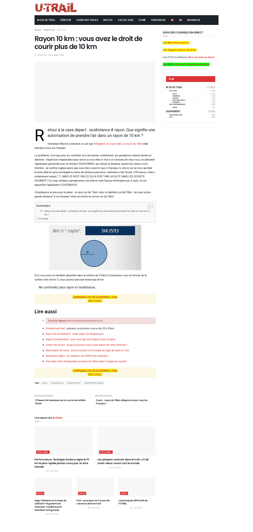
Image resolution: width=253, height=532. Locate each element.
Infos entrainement (177, 104)
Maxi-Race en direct (178, 42)
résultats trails (178, 100)
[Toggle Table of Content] (148, 206)
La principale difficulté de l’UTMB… (132, 503)
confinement (74, 383)
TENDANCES (158, 20)
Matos (107, 20)
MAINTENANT (95, 300)
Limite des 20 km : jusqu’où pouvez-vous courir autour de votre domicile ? (87, 345)
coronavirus (57, 383)
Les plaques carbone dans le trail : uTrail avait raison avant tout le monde (122, 462)
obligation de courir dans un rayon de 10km (119, 144)
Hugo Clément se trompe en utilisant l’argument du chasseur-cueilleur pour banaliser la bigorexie (50, 506)
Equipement (173, 111)
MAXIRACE (193, 20)
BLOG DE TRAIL (46, 20)
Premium (176, 102)
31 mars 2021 (41, 55)
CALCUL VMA (125, 20)
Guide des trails (87, 20)
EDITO (40, 495)
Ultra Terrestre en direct (201, 57)
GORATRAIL (176, 96)
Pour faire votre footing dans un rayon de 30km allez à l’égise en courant (86, 361)
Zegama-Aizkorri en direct (182, 50)
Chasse (175, 98)
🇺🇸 (180, 20)
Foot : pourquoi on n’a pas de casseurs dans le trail (93, 503)
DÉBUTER (65, 20)
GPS (170, 117)
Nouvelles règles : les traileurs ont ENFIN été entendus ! (77, 356)
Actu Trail (61, 29)
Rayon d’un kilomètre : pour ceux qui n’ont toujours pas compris (80, 339)
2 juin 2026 (52, 472)
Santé (174, 107)
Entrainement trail (55, 328)
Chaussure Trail (175, 115)
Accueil (38, 29)
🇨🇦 (172, 20)
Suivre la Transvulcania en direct (191, 64)
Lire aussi (43, 218)
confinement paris (93, 383)
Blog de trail (49, 29)
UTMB (142, 20)
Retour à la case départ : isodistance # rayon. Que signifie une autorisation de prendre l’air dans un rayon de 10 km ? (97, 213)
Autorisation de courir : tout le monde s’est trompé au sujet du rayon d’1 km (87, 350)
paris (44, 383)
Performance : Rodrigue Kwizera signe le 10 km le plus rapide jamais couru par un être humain (62, 464)
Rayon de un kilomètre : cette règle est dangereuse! (75, 334)
